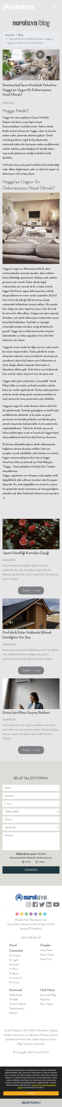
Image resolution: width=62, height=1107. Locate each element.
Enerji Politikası (13, 1030)
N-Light (13, 960)
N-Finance (15, 955)
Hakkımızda (15, 995)
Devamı (31, 590)
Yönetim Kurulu (17, 1004)
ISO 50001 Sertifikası (36, 1030)
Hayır (42, 862)
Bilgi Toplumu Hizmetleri (31, 1044)
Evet (28, 862)
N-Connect (15, 978)
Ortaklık (13, 999)
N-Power (14, 982)
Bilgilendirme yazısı (25, 853)
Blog (20, 35)
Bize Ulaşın (46, 1004)
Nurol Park (46, 950)
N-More (13, 969)
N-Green (14, 964)
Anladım (31, 1093)
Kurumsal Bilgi (48, 995)
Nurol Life (46, 959)
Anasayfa (10, 35)
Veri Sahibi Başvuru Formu (41, 1039)
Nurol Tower (47, 954)
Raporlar (45, 999)
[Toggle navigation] (55, 7)
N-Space (14, 973)
